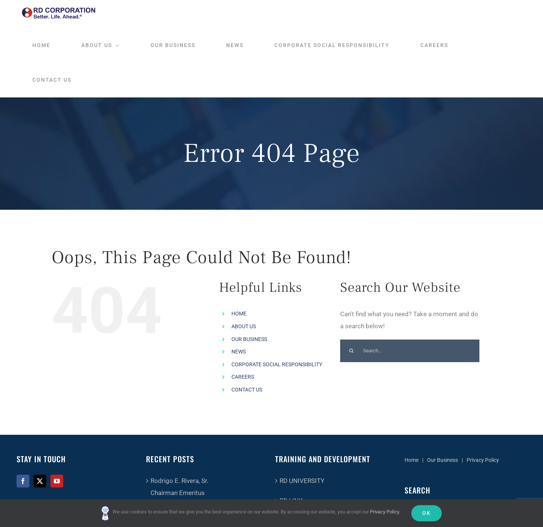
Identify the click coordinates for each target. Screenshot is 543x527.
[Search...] (409, 351)
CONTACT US (246, 390)
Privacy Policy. (385, 512)
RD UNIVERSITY (302, 480)
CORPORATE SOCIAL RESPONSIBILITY (276, 364)
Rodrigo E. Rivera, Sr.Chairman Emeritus (179, 487)
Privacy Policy (483, 460)
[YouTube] (56, 481)
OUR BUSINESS (249, 339)
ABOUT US (243, 326)
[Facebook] (23, 481)
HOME (238, 314)
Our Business (442, 460)
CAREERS (242, 377)
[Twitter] (39, 481)
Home (411, 460)
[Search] (351, 351)
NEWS (238, 352)
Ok (426, 513)
